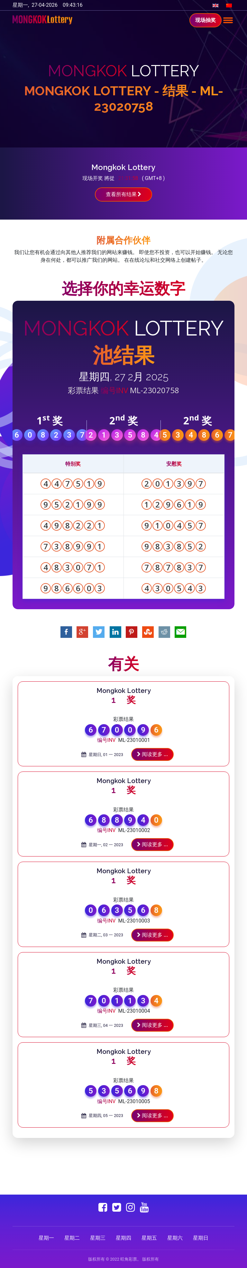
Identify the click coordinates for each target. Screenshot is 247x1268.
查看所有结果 (124, 194)
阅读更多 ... (152, 754)
